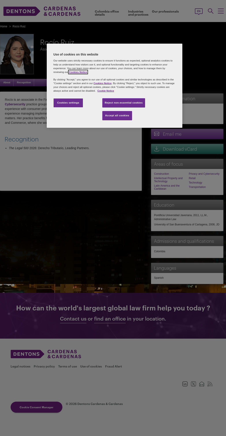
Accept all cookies (117, 115)
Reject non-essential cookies (124, 102)
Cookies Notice (78, 72)
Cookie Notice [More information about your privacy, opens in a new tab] (105, 90)
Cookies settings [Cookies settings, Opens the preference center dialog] (68, 102)
